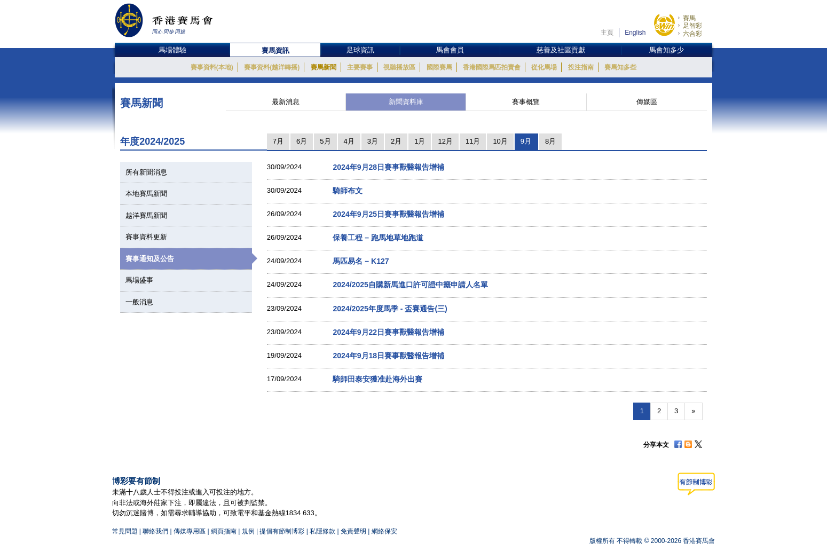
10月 (500, 141)
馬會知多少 (666, 50)
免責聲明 (353, 531)
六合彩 (692, 33)
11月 (473, 141)
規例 (249, 531)
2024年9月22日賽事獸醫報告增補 (388, 332)
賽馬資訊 (275, 50)
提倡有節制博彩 (281, 531)
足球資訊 (360, 50)
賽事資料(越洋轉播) (272, 67)
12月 (445, 141)
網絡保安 (384, 531)
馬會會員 (450, 50)
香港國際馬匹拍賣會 (492, 67)
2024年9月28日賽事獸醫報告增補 (388, 167)
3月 (372, 141)
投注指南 (581, 67)
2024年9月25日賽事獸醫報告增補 (388, 214)
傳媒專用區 (190, 531)
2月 (396, 141)
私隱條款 (322, 531)
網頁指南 (224, 531)
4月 (349, 141)
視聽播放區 (399, 67)
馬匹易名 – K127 (361, 261)
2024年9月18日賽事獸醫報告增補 (388, 355)
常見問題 (125, 531)
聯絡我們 (155, 531)
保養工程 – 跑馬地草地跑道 (378, 237)
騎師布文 (348, 190)
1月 (419, 141)
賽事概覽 (526, 102)
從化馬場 (544, 67)
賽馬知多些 (620, 67)
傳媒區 (646, 102)
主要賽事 (360, 67)
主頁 (607, 32)
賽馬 (689, 18)
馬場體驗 (172, 50)
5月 (325, 141)
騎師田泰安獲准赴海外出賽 (377, 379)
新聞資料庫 (406, 102)
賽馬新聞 (323, 67)
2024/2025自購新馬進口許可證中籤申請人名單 (410, 284)
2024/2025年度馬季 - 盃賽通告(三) (390, 308)
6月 (301, 141)
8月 (550, 141)
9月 (526, 141)
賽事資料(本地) (212, 67)
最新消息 (286, 102)
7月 (278, 141)
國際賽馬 (439, 67)
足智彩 (692, 25)
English (635, 32)
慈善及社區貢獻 (561, 50)
